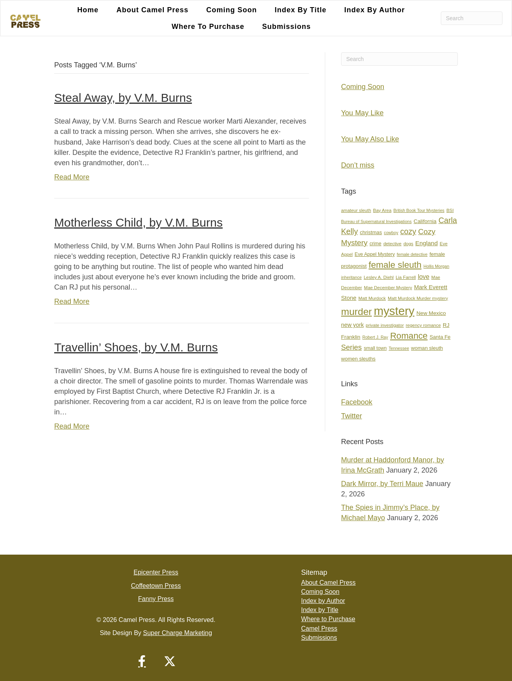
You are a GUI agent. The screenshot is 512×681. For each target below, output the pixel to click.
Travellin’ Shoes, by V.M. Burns (136, 347)
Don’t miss (357, 165)
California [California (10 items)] (424, 221)
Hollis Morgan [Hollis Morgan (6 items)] (436, 266)
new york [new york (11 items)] (352, 325)
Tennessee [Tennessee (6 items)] (399, 348)
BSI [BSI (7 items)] (449, 210)
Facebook (356, 402)
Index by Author (374, 10)
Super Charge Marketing (177, 632)
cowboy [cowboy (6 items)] (391, 232)
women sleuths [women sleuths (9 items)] (358, 359)
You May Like (362, 113)
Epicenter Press (156, 572)
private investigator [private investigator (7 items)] (385, 325)
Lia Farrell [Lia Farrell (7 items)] (406, 277)
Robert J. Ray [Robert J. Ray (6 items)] (375, 337)
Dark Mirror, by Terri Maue (382, 484)
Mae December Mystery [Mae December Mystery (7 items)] (388, 287)
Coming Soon (231, 10)
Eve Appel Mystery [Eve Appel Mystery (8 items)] (374, 254)
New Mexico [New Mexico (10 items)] (431, 313)
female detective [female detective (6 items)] (412, 254)
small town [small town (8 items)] (375, 348)
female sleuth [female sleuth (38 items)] (395, 265)
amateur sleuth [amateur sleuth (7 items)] (356, 210)
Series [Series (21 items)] (351, 347)
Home (88, 10)
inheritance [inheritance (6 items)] (351, 277)
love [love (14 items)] (423, 276)
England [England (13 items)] (426, 243)
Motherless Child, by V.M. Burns (138, 222)
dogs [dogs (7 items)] (408, 243)
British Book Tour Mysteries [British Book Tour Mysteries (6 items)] (418, 210)
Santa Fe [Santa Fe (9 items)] (440, 337)
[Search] (472, 18)
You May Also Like (370, 139)
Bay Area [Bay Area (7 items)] (382, 210)
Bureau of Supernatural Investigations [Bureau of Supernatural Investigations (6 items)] (376, 221)
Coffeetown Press (156, 585)
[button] (142, 661)
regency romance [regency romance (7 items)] (423, 325)
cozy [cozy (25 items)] (408, 231)
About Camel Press (152, 10)
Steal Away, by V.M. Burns (123, 97)
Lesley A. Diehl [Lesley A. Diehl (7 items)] (379, 277)
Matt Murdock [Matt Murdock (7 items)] (372, 298)
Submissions (286, 27)
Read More (71, 177)
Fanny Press (156, 598)
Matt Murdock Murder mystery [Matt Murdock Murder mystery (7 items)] (418, 298)
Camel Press (319, 628)
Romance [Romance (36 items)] (409, 336)
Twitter (351, 416)
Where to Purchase (208, 27)
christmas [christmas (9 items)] (371, 232)
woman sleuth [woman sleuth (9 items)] (427, 348)
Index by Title (300, 10)
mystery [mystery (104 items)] (394, 310)
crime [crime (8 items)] (375, 243)
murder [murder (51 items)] (356, 311)
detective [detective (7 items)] (392, 243)
